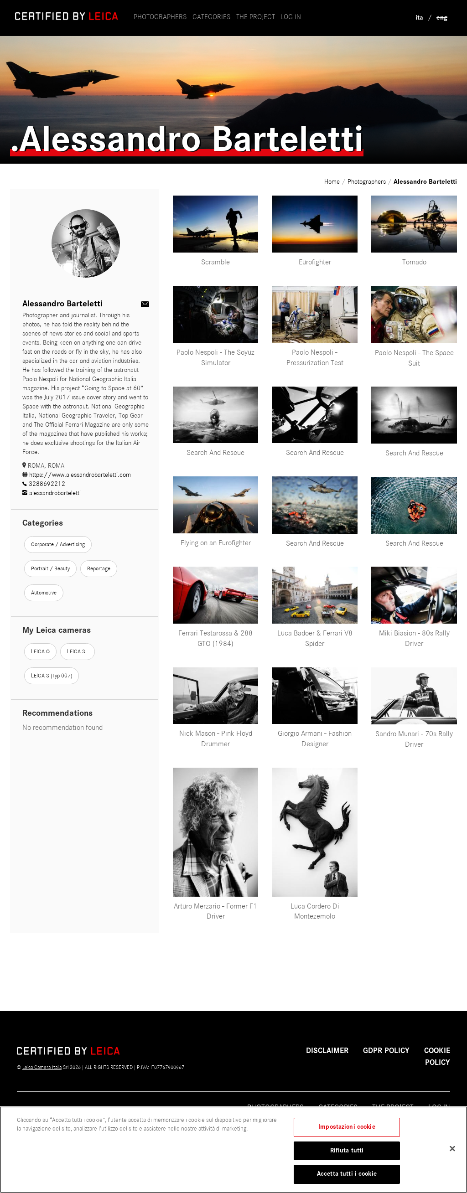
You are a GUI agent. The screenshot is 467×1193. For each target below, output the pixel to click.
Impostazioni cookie (346, 1132)
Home (333, 182)
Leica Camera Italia (42, 1067)
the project (255, 17)
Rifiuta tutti (347, 1155)
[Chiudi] (452, 1153)
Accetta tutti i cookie (347, 1179)
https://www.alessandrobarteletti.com (76, 475)
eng (441, 17)
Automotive (44, 592)
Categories (211, 17)
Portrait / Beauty (50, 568)
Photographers (160, 17)
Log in (290, 17)
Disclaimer (327, 1050)
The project (393, 1107)
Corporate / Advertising (58, 544)
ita (419, 17)
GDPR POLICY (386, 1050)
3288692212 (43, 484)
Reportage (98, 568)
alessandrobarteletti (51, 493)
